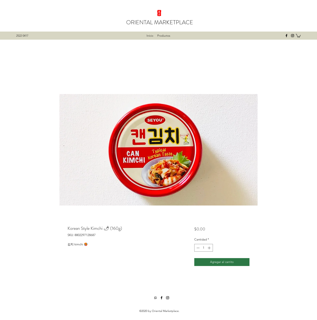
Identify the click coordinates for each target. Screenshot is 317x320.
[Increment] (209, 248)
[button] (298, 36)
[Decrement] (197, 248)
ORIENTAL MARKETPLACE (159, 22)
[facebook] (286, 36)
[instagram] (293, 36)
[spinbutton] (203, 248)
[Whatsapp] (155, 298)
